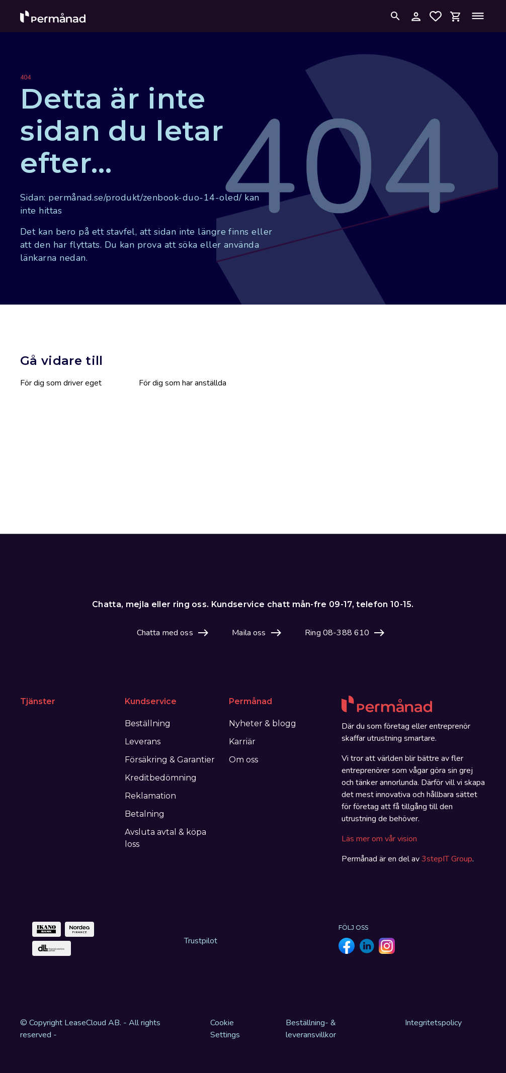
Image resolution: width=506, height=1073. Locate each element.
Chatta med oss (165, 633)
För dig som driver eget (61, 382)
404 (25, 77)
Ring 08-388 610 (337, 633)
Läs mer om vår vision (379, 838)
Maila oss (249, 633)
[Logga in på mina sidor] (415, 16)
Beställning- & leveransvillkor (311, 1028)
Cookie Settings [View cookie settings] (225, 1028)
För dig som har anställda (182, 382)
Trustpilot (200, 940)
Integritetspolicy (433, 1022)
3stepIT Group (446, 858)
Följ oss (353, 927)
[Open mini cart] (456, 16)
